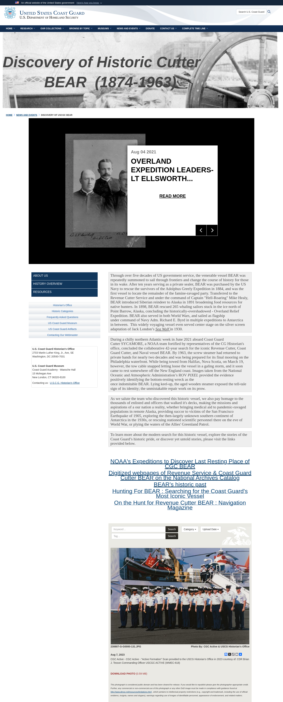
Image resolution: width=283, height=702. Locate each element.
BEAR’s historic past (180, 484)
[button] (90, 3)
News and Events (128, 28)
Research (27, 28)
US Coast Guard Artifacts (62, 329)
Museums (104, 28)
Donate (150, 28)
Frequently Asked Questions (62, 317)
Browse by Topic (80, 28)
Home (10, 28)
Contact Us (168, 28)
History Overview (47, 283)
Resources (42, 291)
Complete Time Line (195, 28)
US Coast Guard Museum (62, 323)
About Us (40, 275)
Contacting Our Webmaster (62, 335)
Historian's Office (62, 305)
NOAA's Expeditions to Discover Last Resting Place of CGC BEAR (180, 463)
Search (172, 529)
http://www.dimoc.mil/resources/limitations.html (131, 692)
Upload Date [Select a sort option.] (211, 529)
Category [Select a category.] (190, 529)
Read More (172, 196)
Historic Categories (62, 311)
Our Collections (52, 28)
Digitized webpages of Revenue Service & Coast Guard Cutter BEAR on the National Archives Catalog (180, 475)
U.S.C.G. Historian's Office (65, 382)
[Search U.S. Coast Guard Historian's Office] (257, 12)
